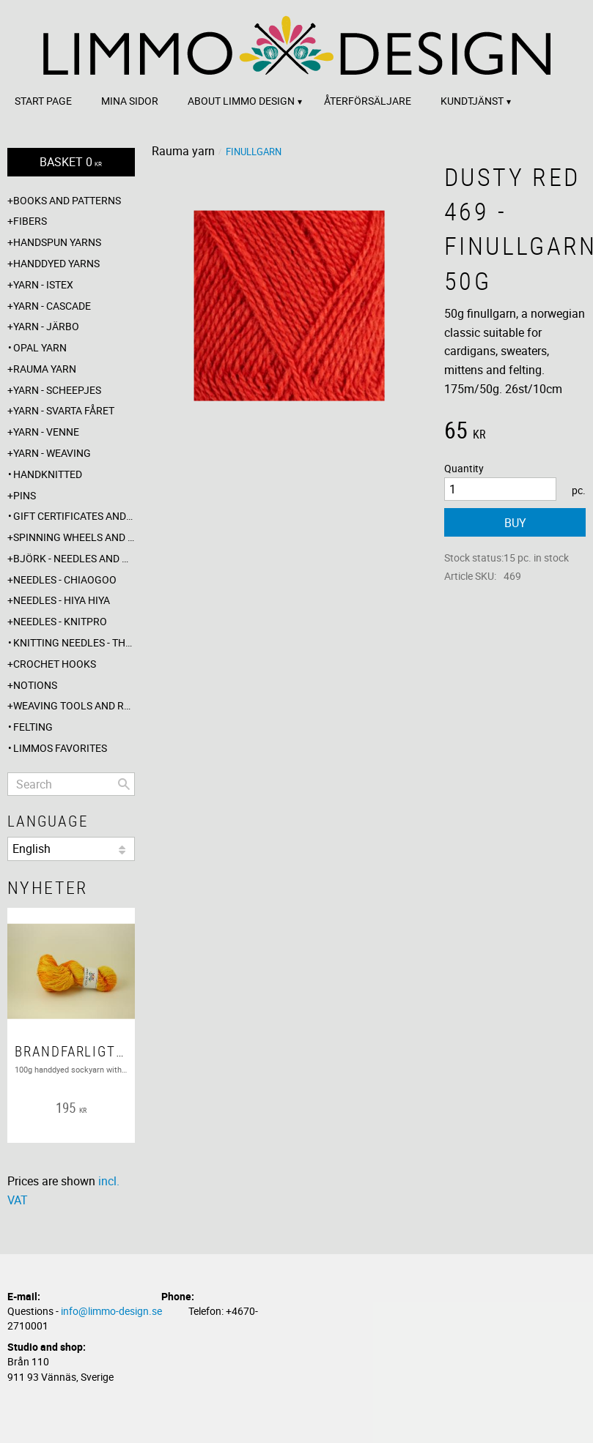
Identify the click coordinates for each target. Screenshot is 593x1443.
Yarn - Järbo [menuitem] (46, 326)
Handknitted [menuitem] (47, 474)
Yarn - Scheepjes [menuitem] (57, 390)
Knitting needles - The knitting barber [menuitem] (74, 642)
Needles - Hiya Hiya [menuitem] (61, 600)
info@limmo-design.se (111, 1311)
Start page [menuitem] (43, 101)
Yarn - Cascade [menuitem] (52, 306)
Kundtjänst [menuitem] (472, 101)
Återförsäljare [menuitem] (367, 101)
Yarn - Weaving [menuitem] (52, 453)
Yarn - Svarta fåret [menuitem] (63, 410)
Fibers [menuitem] (30, 221)
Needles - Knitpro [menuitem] (60, 621)
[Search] (124, 784)
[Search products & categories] (71, 784)
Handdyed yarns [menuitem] (56, 263)
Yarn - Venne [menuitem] (46, 432)
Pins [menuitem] (24, 495)
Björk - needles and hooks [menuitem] (74, 558)
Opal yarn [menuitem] (40, 347)
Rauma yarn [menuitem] (44, 369)
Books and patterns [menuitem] (67, 200)
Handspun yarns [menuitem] (57, 242)
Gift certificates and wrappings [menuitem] (74, 516)
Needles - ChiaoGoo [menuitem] (65, 579)
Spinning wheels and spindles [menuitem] (74, 537)
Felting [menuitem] (33, 727)
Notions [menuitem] (35, 685)
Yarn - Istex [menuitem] (43, 284)
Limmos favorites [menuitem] (60, 748)
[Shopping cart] (71, 162)
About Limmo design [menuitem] (241, 101)
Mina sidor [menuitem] (129, 101)
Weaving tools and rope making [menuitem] (74, 705)
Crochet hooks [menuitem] (54, 664)
